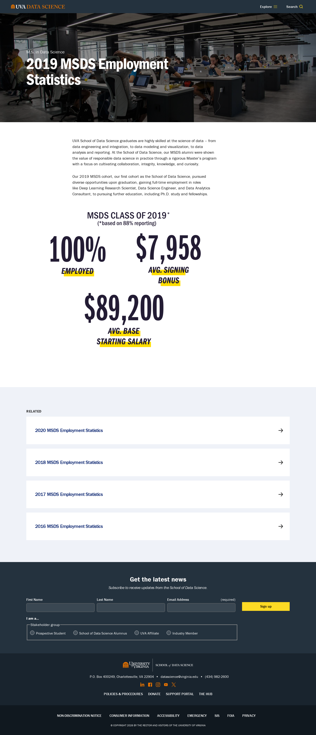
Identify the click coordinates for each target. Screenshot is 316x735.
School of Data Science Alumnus (103, 633)
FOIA (230, 715)
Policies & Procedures (123, 694)
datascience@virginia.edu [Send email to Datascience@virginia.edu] (179, 676)
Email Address (201, 600)
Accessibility (168, 715)
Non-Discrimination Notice (79, 715)
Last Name (105, 599)
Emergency (197, 715)
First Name (34, 599)
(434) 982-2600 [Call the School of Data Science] (217, 676)
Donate (154, 694)
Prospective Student (51, 633)
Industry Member (185, 633)
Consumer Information (129, 715)
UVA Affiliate (149, 633)
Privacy (249, 715)
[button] (301, 6)
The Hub (205, 694)
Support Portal (180, 694)
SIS (217, 715)
